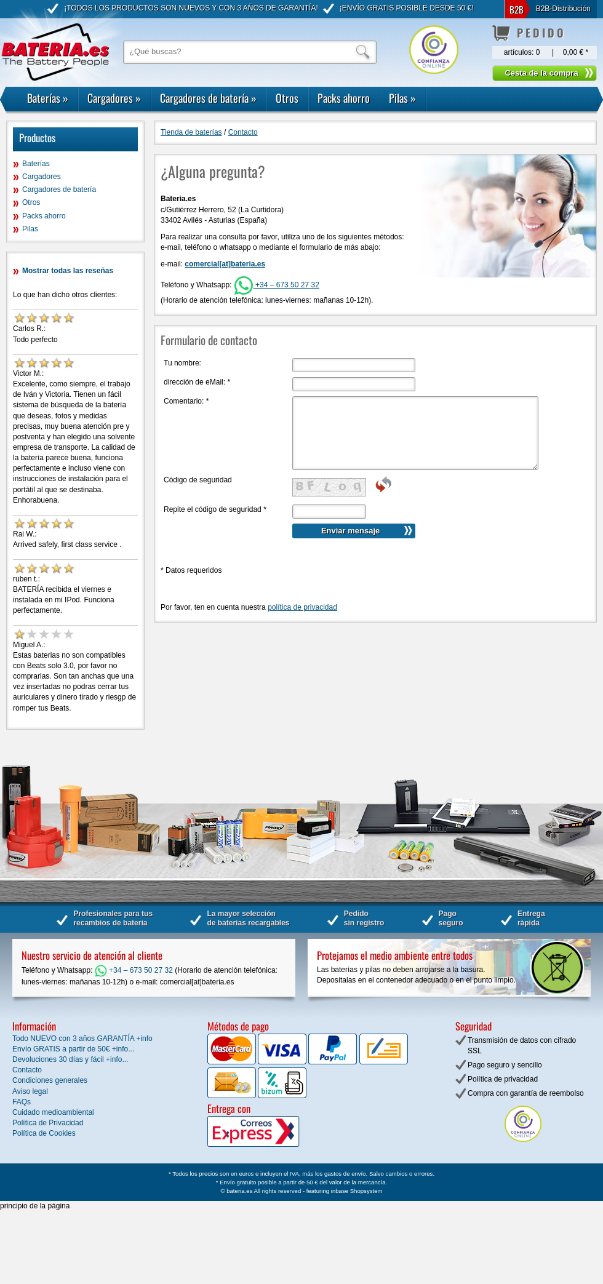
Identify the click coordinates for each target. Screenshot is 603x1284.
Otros (287, 98)
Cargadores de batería (208, 98)
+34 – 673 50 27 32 (276, 285)
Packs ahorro (343, 98)
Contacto (243, 132)
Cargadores (114, 98)
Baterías (47, 98)
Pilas (402, 98)
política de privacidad (302, 607)
